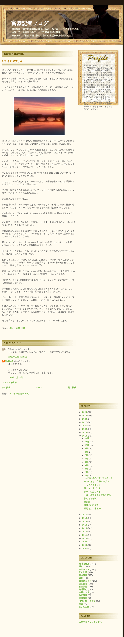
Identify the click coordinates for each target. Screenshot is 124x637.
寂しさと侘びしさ (12, 61)
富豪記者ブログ (29, 23)
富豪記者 (9, 361)
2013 (84, 528)
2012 (84, 531)
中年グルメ (84, 569)
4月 (87, 465)
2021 (84, 425)
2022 (84, 422)
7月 (87, 455)
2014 (84, 525)
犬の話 (87, 502)
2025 (84, 412)
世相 (23, 328)
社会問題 (83, 575)
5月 (87, 462)
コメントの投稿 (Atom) (18, 393)
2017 (84, 514)
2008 (84, 545)
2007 (84, 548)
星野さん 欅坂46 (92, 508)
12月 (87, 438)
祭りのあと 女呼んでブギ (96, 481)
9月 (87, 448)
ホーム (39, 387)
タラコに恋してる (92, 491)
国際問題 (83, 598)
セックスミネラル (92, 485)
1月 (87, 475)
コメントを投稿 (9, 382)
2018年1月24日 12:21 (18, 377)
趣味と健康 (14, 328)
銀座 (81, 578)
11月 (87, 441)
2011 (84, 535)
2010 (84, 538)
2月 (87, 472)
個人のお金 (84, 606)
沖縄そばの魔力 (91, 505)
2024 (84, 415)
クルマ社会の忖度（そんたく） (98, 478)
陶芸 (81, 604)
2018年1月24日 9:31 (17, 357)
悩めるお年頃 (90, 498)
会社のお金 (84, 592)
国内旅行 (83, 584)
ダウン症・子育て (87, 601)
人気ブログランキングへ (90, 622)
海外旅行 (83, 589)
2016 (84, 518)
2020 (84, 429)
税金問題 (83, 586)
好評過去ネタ (85, 581)
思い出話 (83, 572)
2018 (84, 436)
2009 (84, 541)
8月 (87, 452)
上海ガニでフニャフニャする (97, 495)
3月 (87, 469)
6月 (87, 459)
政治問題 (83, 595)
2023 (84, 419)
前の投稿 (72, 387)
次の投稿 (6, 387)
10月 (87, 445)
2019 (84, 432)
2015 (84, 521)
